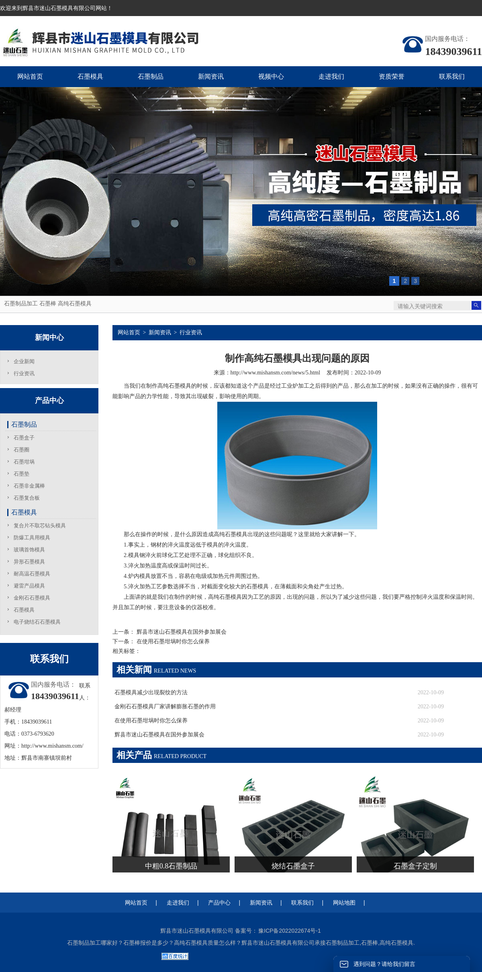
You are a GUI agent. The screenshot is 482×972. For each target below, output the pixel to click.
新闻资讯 (160, 332)
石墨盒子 (24, 438)
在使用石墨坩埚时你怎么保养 (172, 642)
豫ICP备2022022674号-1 (289, 930)
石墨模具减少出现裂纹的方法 (151, 692)
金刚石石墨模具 (32, 598)
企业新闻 (24, 361)
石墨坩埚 (24, 462)
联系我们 (302, 903)
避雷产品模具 (29, 586)
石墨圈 (21, 450)
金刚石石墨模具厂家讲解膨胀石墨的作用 (165, 707)
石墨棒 (47, 303)
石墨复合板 (27, 498)
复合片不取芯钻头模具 (40, 526)
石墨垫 (21, 474)
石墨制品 (24, 424)
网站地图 (344, 903)
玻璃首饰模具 (29, 550)
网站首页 (129, 332)
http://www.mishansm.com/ (52, 746)
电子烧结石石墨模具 (37, 622)
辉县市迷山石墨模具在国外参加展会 (181, 632)
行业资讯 (24, 373)
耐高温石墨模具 (32, 574)
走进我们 (178, 903)
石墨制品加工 (21, 303)
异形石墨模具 (29, 562)
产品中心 (219, 903)
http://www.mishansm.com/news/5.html (275, 373)
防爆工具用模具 (32, 538)
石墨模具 (24, 512)
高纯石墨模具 (75, 303)
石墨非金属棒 (29, 486)
